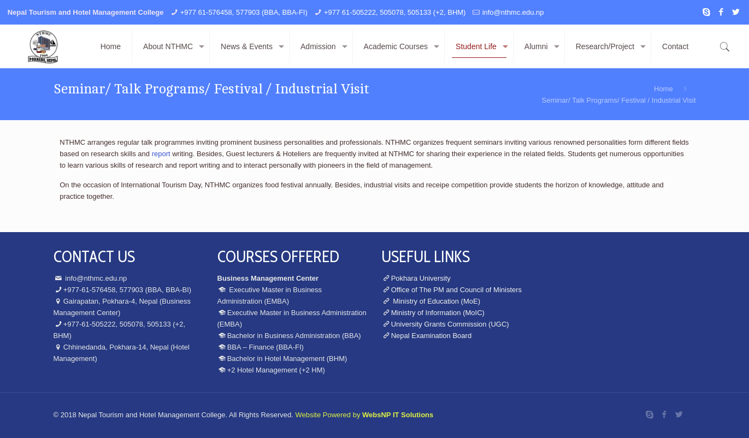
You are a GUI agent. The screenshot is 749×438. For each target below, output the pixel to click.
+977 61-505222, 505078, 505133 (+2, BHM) (394, 12)
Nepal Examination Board (431, 336)
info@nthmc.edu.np (513, 12)
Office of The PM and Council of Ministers (456, 290)
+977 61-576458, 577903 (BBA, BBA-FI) (244, 12)
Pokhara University (421, 278)
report (161, 154)
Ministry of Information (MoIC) (438, 313)
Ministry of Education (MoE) (435, 301)
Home (663, 89)
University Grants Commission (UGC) (450, 324)
